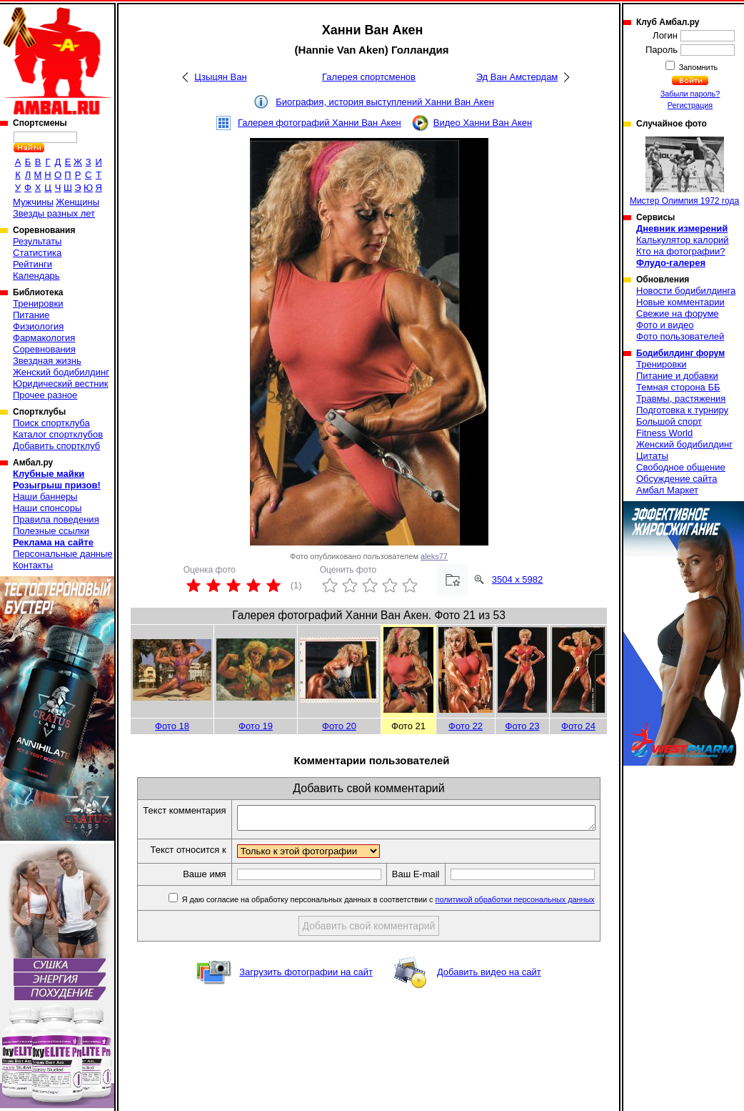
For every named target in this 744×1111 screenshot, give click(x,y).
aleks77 (434, 556)
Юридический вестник (60, 383)
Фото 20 (339, 726)
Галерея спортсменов (369, 76)
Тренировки (38, 303)
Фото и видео (665, 325)
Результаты (37, 241)
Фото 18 (172, 726)
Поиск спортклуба (51, 423)
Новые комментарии (680, 302)
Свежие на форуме (677, 313)
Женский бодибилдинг (61, 372)
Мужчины (33, 202)
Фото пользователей (680, 336)
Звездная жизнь (47, 360)
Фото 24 (578, 726)
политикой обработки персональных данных (522, 924)
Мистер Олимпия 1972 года (684, 171)
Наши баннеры (45, 496)
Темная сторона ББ (678, 387)
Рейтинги (32, 264)
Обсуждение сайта (676, 478)
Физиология (38, 326)
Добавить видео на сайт (489, 997)
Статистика (37, 252)
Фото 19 (255, 726)
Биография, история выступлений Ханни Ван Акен (385, 102)
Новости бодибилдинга (685, 290)
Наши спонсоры (47, 508)
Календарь (36, 275)
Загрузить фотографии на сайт (306, 997)
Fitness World (664, 433)
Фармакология (44, 337)
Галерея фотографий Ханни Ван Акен (319, 122)
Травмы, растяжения (680, 398)
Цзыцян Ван (220, 76)
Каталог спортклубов (58, 434)
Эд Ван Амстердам (517, 76)
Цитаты (652, 455)
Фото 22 (465, 726)
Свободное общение (680, 467)
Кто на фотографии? (680, 251)
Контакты (33, 565)
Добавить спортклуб (56, 445)
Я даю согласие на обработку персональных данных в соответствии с (394, 924)
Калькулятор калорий (682, 239)
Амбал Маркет (667, 490)
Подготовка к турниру (682, 410)
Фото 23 (523, 726)
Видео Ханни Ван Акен (482, 122)
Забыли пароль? (690, 93)
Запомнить (697, 67)
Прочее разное (45, 395)
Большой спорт (669, 421)
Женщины (77, 202)
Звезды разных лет (54, 213)
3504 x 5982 (517, 579)
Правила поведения (56, 519)
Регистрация (690, 105)
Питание (31, 315)
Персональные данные (63, 553)
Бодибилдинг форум (680, 353)
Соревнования (44, 349)
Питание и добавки (677, 375)
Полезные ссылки (51, 530)
